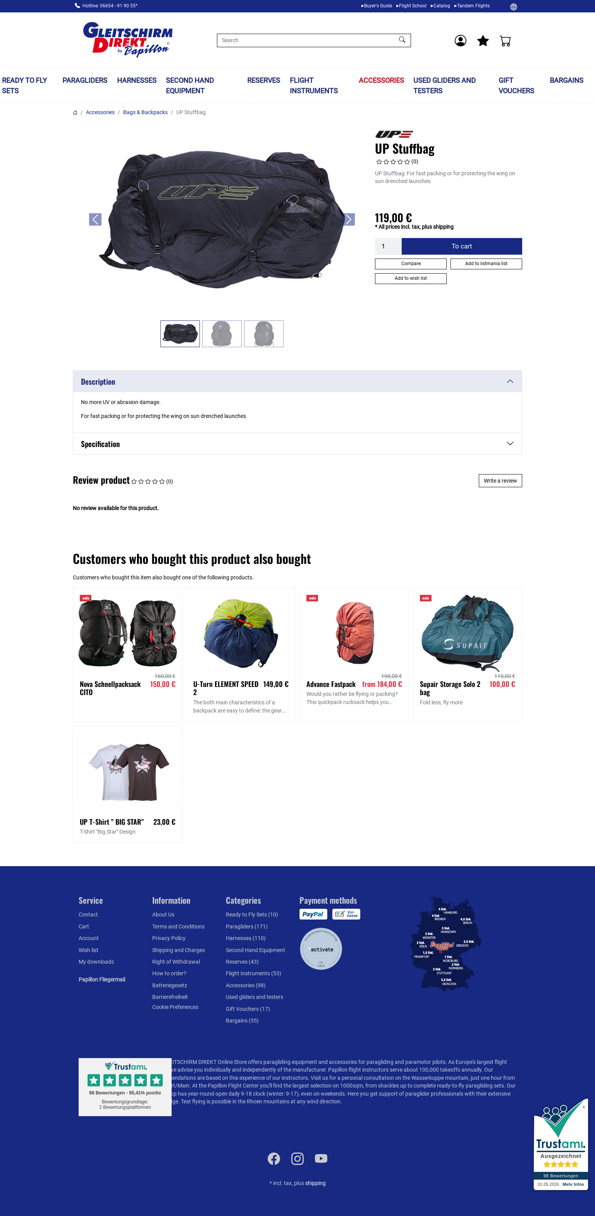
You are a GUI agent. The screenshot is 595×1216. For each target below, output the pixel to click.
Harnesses (136, 80)
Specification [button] (100, 443)
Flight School (412, 6)
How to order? (169, 973)
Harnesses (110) (246, 938)
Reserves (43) (242, 962)
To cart (462, 246)
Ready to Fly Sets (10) (252, 914)
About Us (163, 914)
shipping (315, 1183)
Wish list (88, 950)
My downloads (96, 962)
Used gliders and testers (445, 85)
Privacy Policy (169, 938)
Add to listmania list (486, 263)
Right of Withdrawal (176, 962)
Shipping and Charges (178, 950)
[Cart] (505, 40)
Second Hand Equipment (190, 85)
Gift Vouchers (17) (248, 1009)
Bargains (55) (242, 1020)
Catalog (441, 6)
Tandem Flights (473, 6)
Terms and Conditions (178, 926)
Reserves (263, 80)
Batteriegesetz (169, 985)
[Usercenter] (460, 40)
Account (89, 938)
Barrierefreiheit (170, 997)
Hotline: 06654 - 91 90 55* (110, 6)
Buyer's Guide (378, 6)
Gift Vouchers (516, 85)
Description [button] (98, 381)
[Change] (513, 6)
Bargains (566, 80)
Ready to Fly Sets (24, 85)
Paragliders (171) (247, 926)
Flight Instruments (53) (253, 973)
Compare (411, 263)
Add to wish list (411, 278)
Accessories (381, 80)
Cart (84, 926)
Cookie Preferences (175, 1007)
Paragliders (84, 80)
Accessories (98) (246, 985)
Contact (88, 914)
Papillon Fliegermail (102, 979)
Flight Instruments (314, 85)
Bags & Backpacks (145, 112)
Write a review (500, 481)
